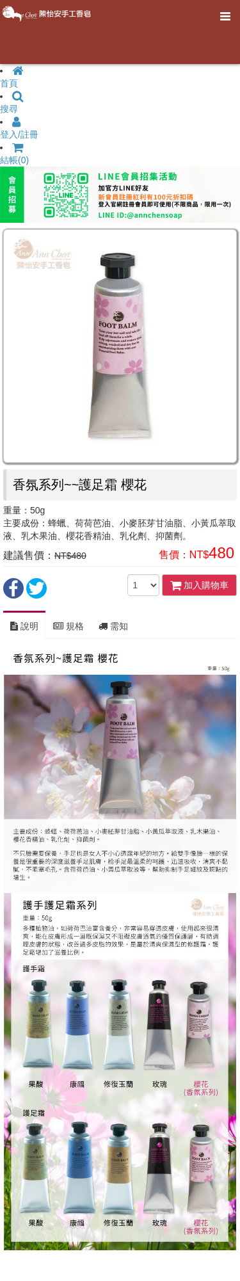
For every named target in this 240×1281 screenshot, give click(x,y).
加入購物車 (199, 585)
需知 (113, 626)
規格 (68, 626)
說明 (24, 626)
